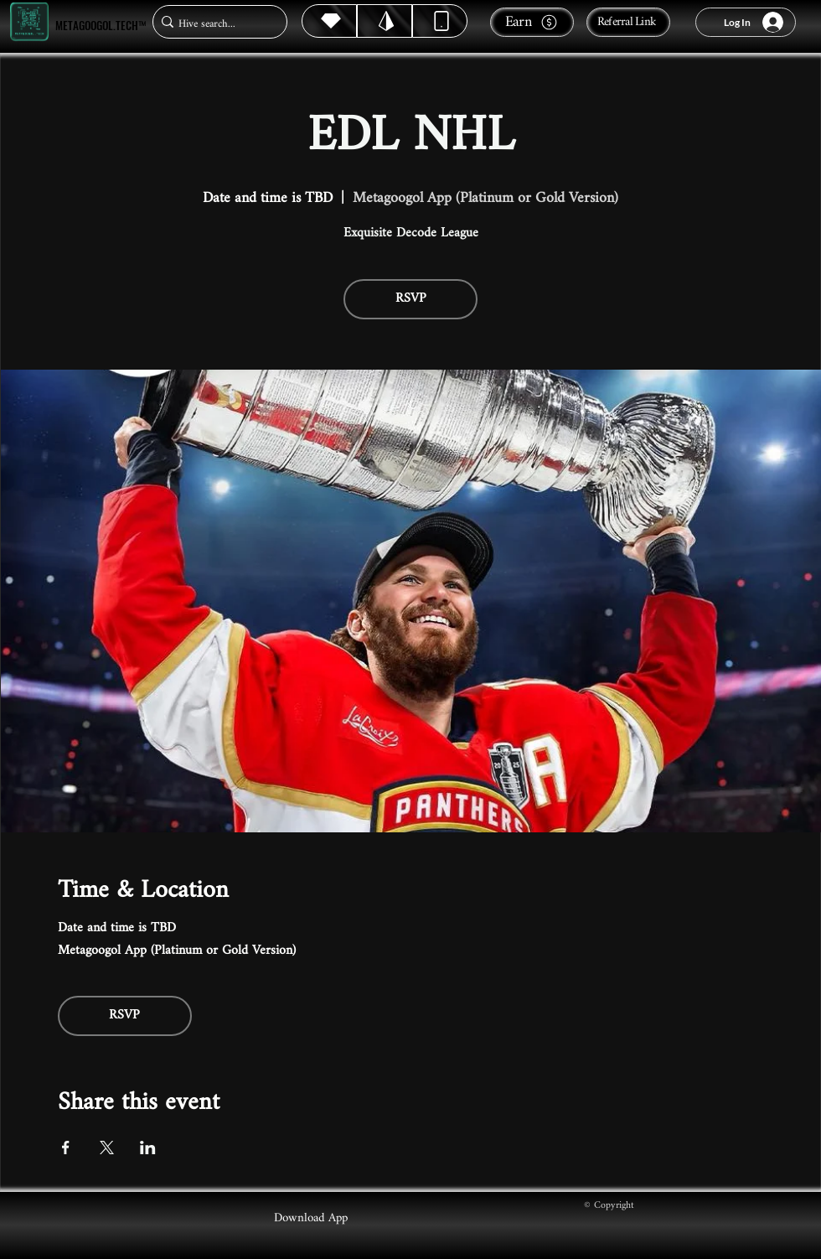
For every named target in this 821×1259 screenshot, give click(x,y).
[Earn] (532, 22)
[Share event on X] (107, 1147)
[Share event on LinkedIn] (148, 1147)
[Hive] (329, 21)
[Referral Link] (628, 22)
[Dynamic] (439, 21)
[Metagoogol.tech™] (29, 22)
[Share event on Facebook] (66, 1147)
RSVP (410, 299)
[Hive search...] (214, 24)
